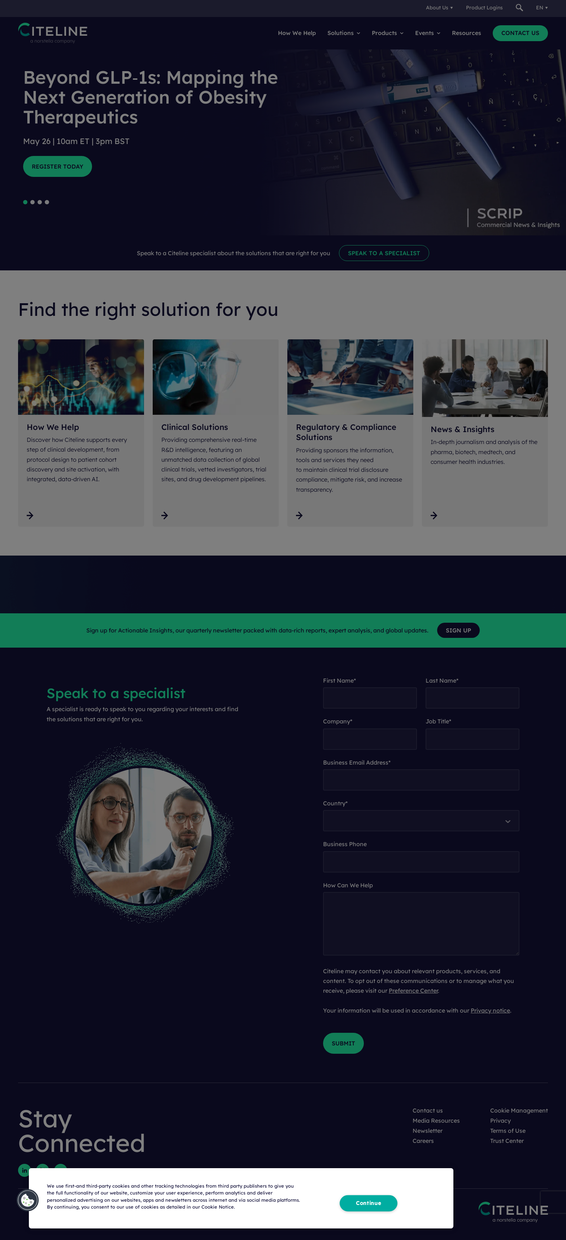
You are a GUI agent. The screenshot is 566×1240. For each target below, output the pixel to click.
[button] (27, 1200)
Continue (368, 1203)
